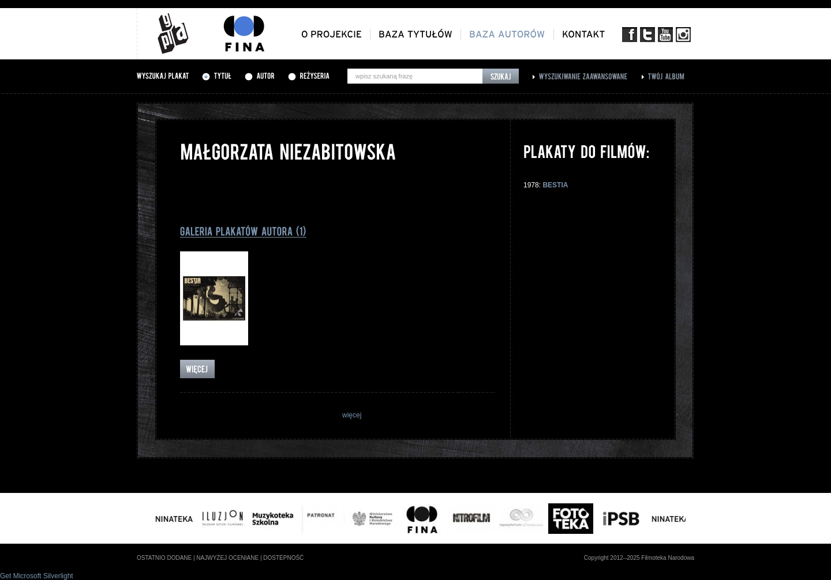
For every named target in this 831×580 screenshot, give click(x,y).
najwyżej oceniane (227, 558)
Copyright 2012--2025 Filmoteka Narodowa (639, 558)
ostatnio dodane (164, 558)
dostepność (283, 558)
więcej (351, 415)
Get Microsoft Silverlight (36, 576)
